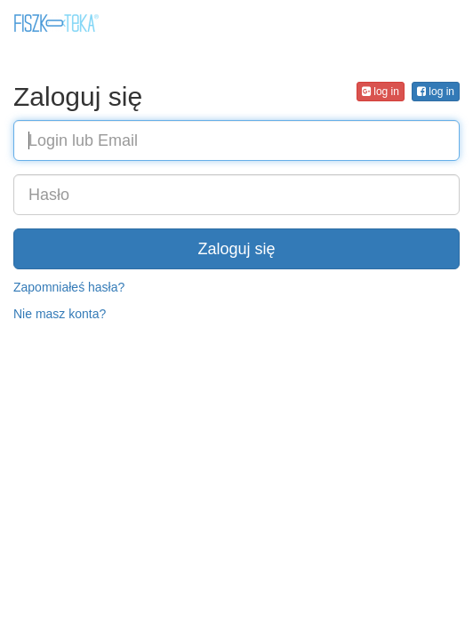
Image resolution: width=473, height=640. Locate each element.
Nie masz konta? (59, 314)
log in (435, 91)
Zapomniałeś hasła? (68, 287)
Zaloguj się (236, 249)
